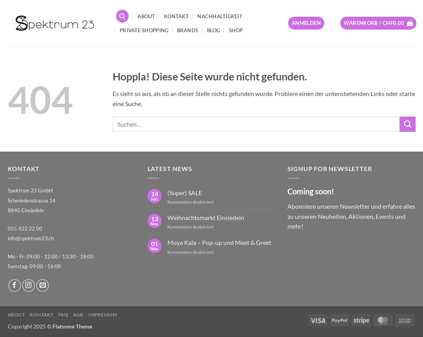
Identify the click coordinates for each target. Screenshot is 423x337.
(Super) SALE (184, 192)
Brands (187, 30)
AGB (78, 315)
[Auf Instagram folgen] (28, 285)
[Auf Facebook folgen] (14, 285)
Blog (213, 30)
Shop (236, 30)
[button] (306, 23)
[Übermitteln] (407, 124)
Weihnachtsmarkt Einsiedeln (205, 217)
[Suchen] (122, 16)
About (146, 16)
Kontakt (176, 16)
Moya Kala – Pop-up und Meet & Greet (219, 242)
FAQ (63, 315)
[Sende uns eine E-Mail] (42, 285)
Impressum (102, 315)
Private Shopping (144, 30)
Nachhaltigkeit (219, 16)
